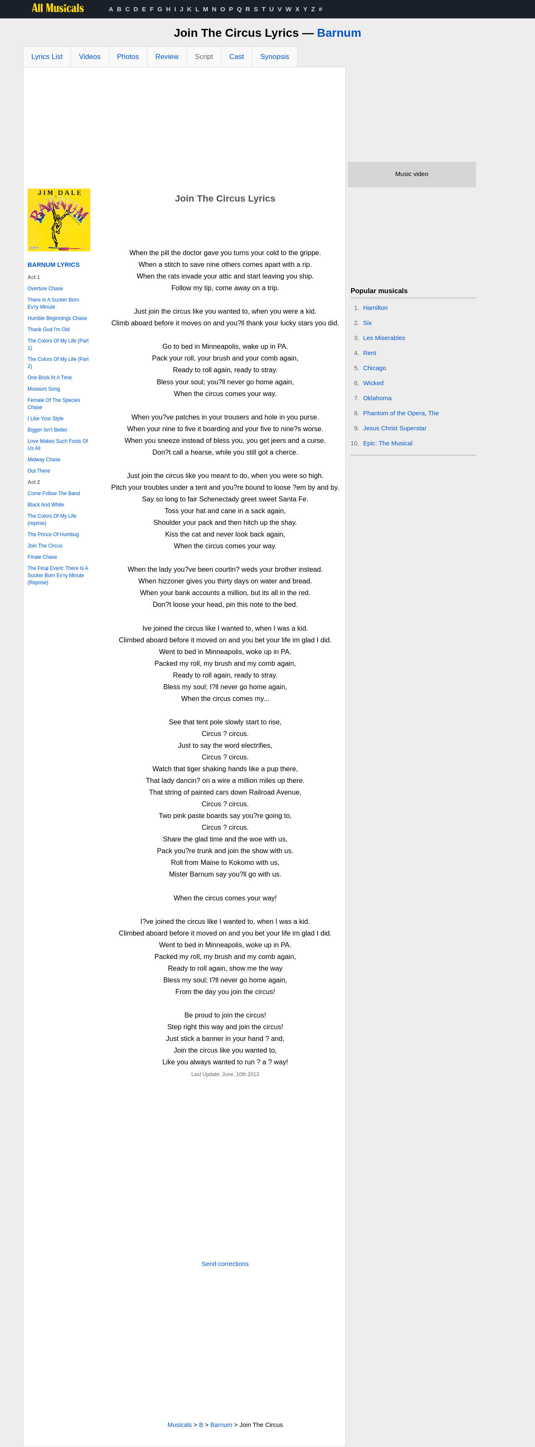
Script (204, 57)
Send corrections (225, 1263)
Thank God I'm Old (48, 329)
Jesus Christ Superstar (395, 428)
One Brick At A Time (50, 378)
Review (167, 57)
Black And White (46, 505)
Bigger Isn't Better (47, 430)
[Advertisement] (184, 130)
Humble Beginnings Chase (57, 318)
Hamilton (375, 307)
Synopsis (274, 57)
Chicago (374, 367)
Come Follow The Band (54, 493)
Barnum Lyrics (53, 264)
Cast (236, 57)
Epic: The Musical (388, 443)
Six (367, 322)
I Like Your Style (46, 419)
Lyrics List (47, 57)
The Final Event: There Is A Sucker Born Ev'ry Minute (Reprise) (58, 575)
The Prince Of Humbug (53, 534)
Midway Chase (44, 460)
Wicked (373, 382)
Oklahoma (377, 397)
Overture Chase (45, 288)
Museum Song (44, 389)
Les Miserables (384, 337)
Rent (370, 352)
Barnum (339, 32)
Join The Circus (45, 546)
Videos (90, 57)
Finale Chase (42, 557)
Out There (39, 471)
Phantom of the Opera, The (401, 413)
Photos (128, 57)
